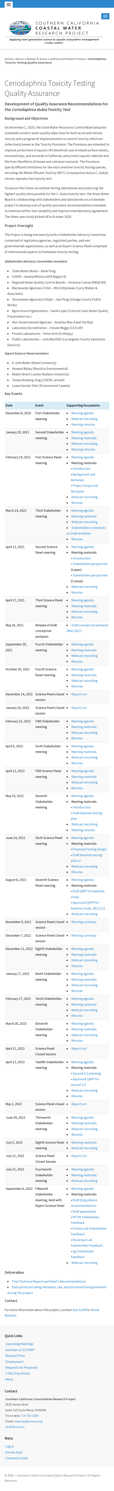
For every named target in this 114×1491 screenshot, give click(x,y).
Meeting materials (84, 438)
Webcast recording (84, 419)
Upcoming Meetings (19, 1344)
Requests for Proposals (21, 1367)
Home (9, 59)
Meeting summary (83, 922)
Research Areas (37, 59)
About (19, 59)
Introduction (81, 468)
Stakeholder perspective (90, 564)
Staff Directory (14, 1427)
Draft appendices (84, 1211)
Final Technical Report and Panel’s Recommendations (49, 1281)
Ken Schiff (80, 1310)
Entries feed (13, 1452)
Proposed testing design (89, 849)
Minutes (77, 503)
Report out (79, 694)
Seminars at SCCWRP (20, 1350)
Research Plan (15, 1356)
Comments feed (16, 1458)
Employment (14, 1362)
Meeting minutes (83, 424)
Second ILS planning (87, 1073)
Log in (9, 1446)
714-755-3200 (29, 1416)
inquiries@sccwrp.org (28, 1421)
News (9, 1379)
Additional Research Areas (67, 59)
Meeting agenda (82, 413)
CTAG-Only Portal (17, 1373)
